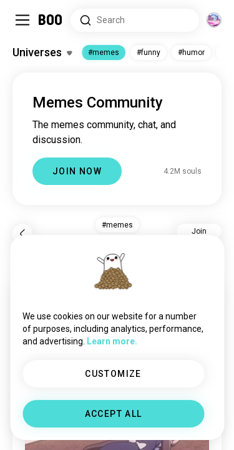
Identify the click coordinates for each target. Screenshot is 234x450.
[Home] (51, 20)
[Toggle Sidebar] (22, 20)
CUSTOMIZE (113, 374)
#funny (148, 52)
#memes (103, 52)
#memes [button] (117, 225)
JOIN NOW (77, 171)
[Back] (22, 234)
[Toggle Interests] (42, 52)
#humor (191, 52)
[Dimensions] (214, 20)
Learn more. (112, 341)
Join (199, 231)
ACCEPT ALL (113, 414)
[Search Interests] (135, 20)
